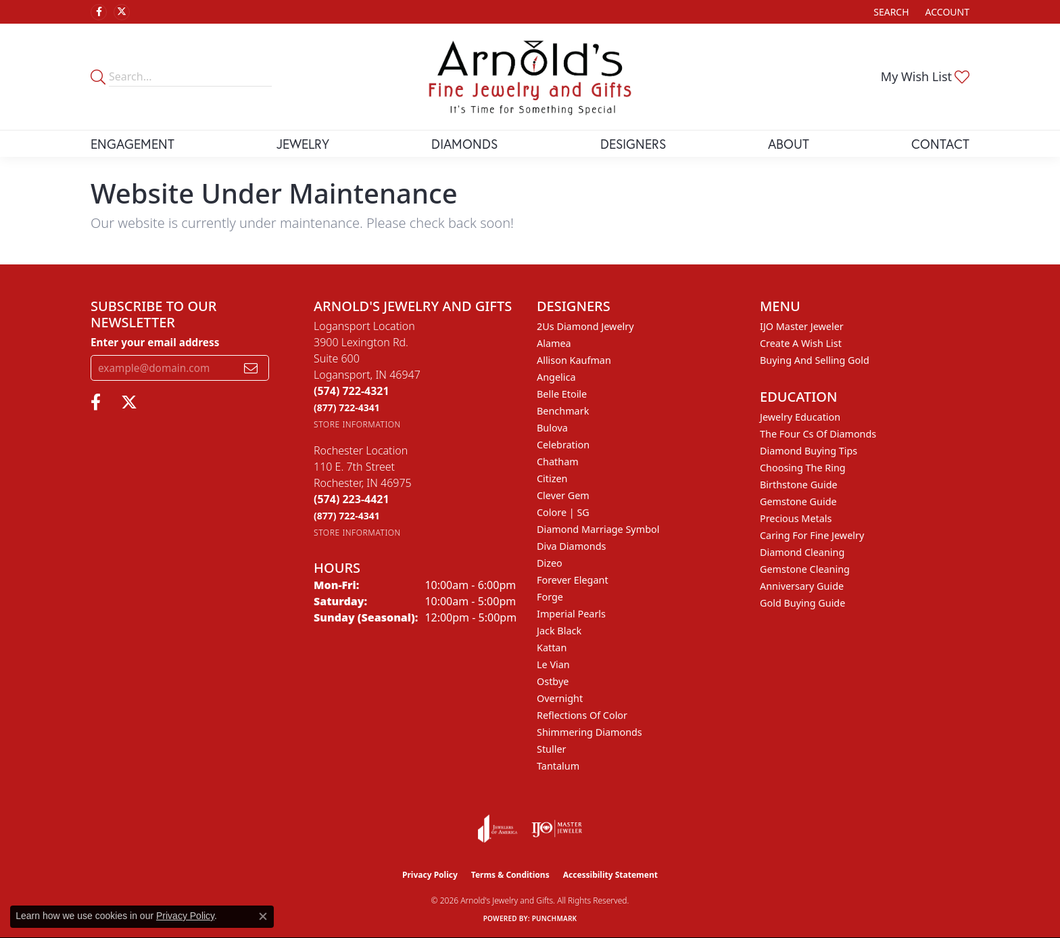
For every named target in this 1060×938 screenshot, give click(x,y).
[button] (890, 12)
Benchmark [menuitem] (563, 410)
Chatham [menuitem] (558, 461)
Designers (633, 143)
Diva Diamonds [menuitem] (571, 546)
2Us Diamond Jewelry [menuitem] (585, 326)
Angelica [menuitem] (556, 377)
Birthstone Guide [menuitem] (799, 484)
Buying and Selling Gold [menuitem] (814, 360)
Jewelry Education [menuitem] (800, 417)
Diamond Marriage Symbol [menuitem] (598, 529)
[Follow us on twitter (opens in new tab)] (122, 12)
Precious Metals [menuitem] (796, 518)
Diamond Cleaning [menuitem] (802, 552)
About (788, 143)
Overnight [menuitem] (560, 698)
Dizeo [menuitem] (549, 563)
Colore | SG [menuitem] (563, 512)
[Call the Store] (351, 390)
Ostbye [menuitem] (553, 681)
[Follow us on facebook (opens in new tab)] (99, 12)
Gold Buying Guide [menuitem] (802, 602)
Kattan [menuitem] (552, 647)
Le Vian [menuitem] (553, 664)
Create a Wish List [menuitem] (801, 343)
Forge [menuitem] (550, 596)
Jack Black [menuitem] (559, 630)
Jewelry (302, 143)
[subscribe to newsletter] (250, 368)
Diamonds (464, 143)
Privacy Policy (430, 875)
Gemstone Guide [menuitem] (798, 501)
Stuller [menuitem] (551, 749)
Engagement (132, 143)
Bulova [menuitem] (552, 427)
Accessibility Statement (610, 875)
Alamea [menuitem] (554, 343)
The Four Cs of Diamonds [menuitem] (818, 433)
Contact (940, 143)
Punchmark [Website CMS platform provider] (554, 918)
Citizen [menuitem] (552, 478)
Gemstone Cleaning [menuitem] (805, 569)
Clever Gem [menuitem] (563, 495)
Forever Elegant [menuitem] (572, 579)
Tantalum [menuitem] (558, 765)
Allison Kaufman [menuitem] (574, 360)
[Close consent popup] (263, 916)
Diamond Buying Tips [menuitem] (808, 450)
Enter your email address (155, 342)
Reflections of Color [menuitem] (582, 715)
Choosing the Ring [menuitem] (803, 467)
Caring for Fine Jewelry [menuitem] (812, 535)
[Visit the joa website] (497, 828)
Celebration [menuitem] (563, 444)
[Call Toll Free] (347, 407)
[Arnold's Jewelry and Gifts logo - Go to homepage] (530, 77)
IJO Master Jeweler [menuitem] (802, 326)
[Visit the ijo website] (556, 828)
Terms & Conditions (510, 875)
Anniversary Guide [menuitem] (802, 586)
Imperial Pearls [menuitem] (571, 613)
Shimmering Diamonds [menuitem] (589, 732)
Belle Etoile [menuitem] (562, 394)
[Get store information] (357, 424)
